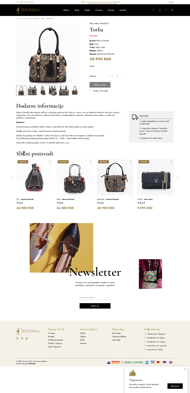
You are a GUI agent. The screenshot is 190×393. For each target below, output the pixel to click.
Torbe (77, 10)
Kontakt (123, 10)
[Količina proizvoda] (110, 76)
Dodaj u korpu (100, 84)
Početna (19, 18)
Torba (19, 202)
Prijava (171, 2)
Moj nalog (116, 333)
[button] (12, 177)
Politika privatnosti (55, 340)
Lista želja (116, 340)
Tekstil (141, 202)
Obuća (66, 10)
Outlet (87, 10)
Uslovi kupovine (54, 347)
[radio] (104, 66)
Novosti (111, 10)
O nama (98, 10)
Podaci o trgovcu (55, 343)
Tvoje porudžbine (119, 336)
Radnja (92, 66)
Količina (93, 76)
